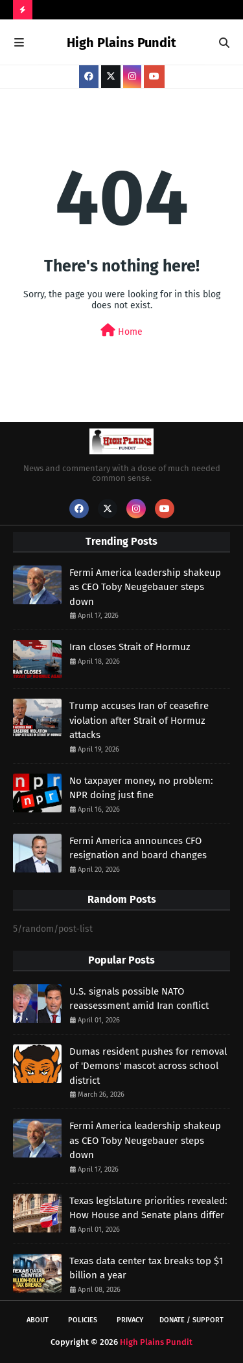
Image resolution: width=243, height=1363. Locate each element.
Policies (82, 1320)
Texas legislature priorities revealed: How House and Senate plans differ (148, 1208)
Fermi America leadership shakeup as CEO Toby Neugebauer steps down (145, 587)
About (38, 1320)
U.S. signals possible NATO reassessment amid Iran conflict (139, 999)
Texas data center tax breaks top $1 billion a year (146, 1268)
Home (121, 330)
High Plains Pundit (121, 42)
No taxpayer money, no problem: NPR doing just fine (141, 788)
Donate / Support (191, 1320)
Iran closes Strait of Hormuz (130, 647)
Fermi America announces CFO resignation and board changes (138, 848)
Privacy (130, 1320)
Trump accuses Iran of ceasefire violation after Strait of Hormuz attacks (139, 720)
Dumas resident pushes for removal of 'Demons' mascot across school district (148, 1066)
